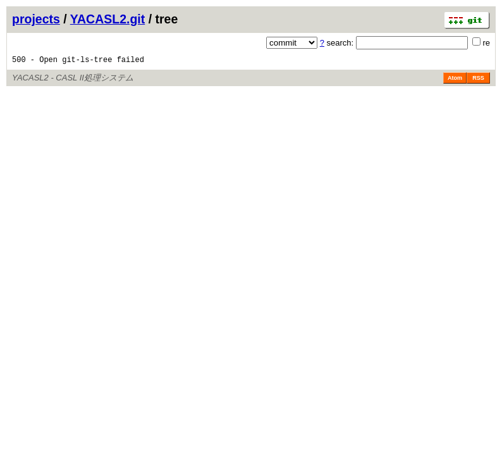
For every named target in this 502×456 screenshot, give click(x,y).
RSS (478, 83)
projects (36, 19)
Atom (455, 83)
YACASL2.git (107, 19)
